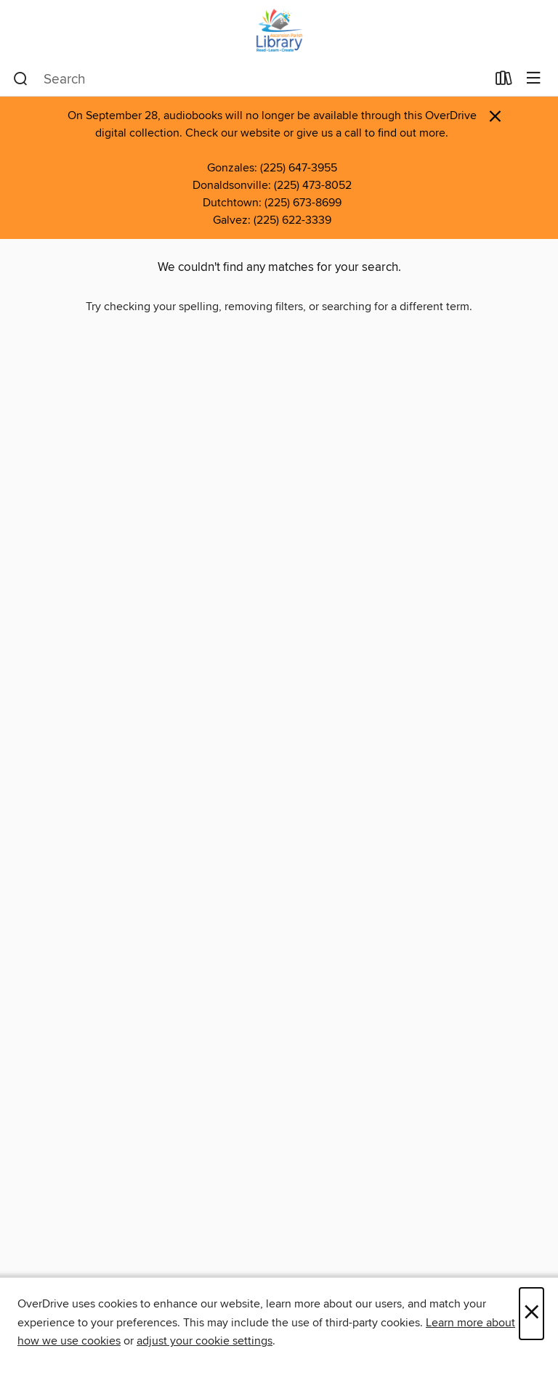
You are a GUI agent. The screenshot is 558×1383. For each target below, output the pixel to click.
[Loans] (503, 81)
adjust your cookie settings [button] (204, 1341)
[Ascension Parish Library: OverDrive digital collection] (279, 30)
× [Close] (531, 1313)
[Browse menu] (533, 79)
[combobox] (250, 79)
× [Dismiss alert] (495, 117)
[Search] (21, 79)
